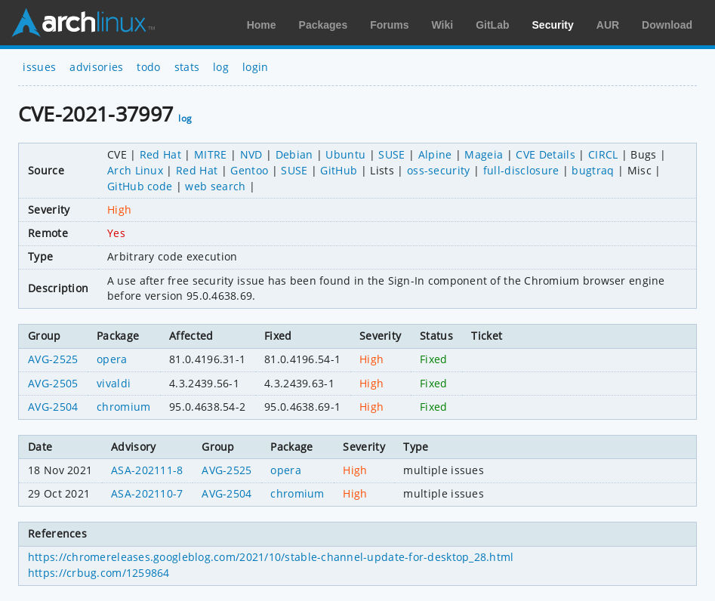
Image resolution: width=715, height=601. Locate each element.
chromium (124, 406)
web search (215, 186)
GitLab (492, 25)
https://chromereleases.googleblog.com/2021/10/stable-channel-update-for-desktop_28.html (271, 557)
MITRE (210, 154)
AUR (607, 25)
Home (261, 25)
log (221, 67)
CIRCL (603, 154)
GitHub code (140, 186)
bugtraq (593, 170)
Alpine (435, 154)
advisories (96, 67)
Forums (389, 25)
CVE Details (545, 154)
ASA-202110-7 (147, 493)
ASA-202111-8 (147, 470)
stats (187, 67)
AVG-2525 (53, 359)
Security (553, 25)
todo (148, 67)
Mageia (483, 154)
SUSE (391, 154)
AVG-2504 (53, 406)
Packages (323, 25)
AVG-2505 (53, 383)
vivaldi (114, 383)
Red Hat (160, 154)
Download (667, 25)
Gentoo (249, 170)
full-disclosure (521, 170)
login (255, 67)
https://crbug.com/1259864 (99, 573)
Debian (294, 154)
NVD (251, 154)
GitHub (338, 170)
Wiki (443, 25)
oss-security (438, 170)
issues (39, 67)
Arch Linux (83, 23)
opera (112, 359)
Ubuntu (345, 154)
